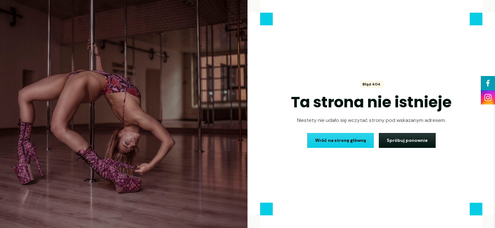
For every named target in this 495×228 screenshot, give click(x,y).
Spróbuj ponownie (407, 140)
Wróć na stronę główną (340, 140)
